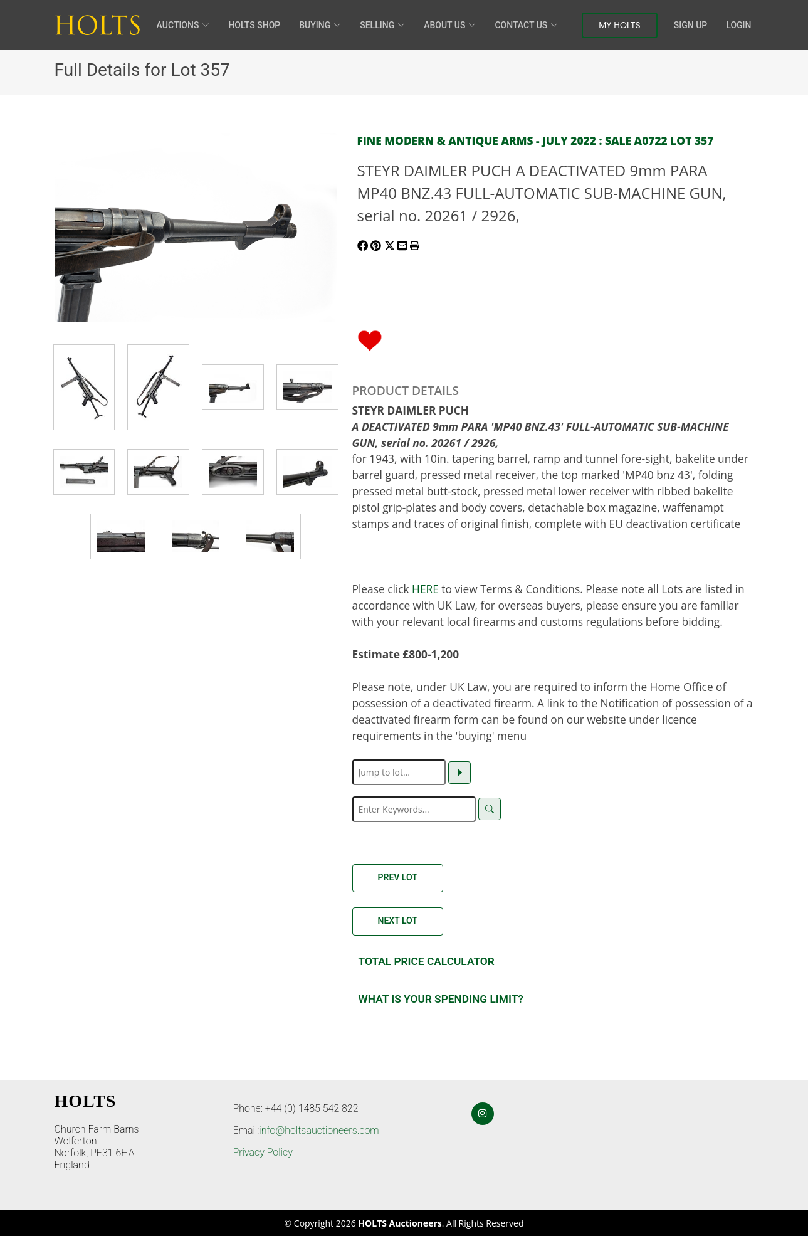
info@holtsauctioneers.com (319, 1130)
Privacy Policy (263, 1152)
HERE (425, 588)
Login (738, 25)
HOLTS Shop (254, 25)
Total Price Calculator (427, 961)
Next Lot (397, 921)
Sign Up (690, 25)
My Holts (620, 25)
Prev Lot (397, 877)
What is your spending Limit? (441, 999)
